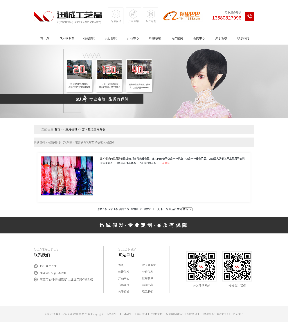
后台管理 (142, 314)
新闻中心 (199, 38)
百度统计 (192, 314)
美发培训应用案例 (45, 142)
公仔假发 (111, 38)
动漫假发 (89, 38)
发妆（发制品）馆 (67, 142)
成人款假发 (67, 38)
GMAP (125, 314)
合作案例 (177, 38)
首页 (57, 129)
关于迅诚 (221, 38)
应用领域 (155, 38)
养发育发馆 (85, 142)
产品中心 (133, 38)
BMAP (111, 314)
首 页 (44, 38)
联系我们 (243, 38)
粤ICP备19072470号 (216, 314)
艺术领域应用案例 (93, 129)
